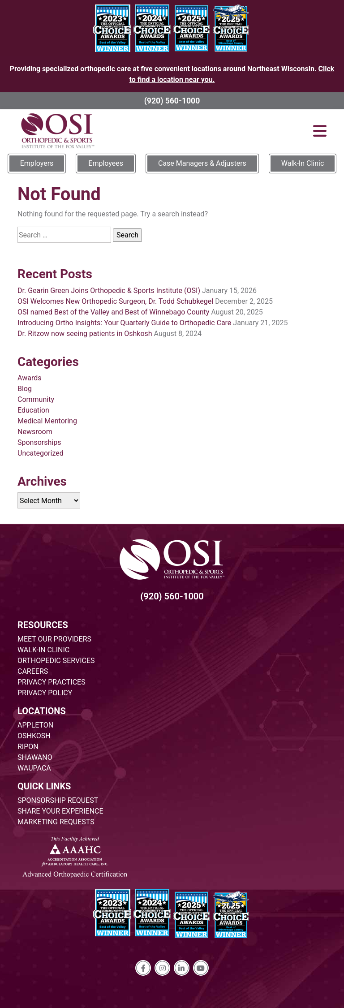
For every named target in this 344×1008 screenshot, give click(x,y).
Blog (24, 388)
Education (33, 410)
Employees (105, 163)
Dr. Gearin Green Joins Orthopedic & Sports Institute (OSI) (108, 290)
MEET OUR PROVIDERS (54, 639)
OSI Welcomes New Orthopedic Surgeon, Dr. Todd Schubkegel (115, 301)
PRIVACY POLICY (44, 693)
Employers (37, 163)
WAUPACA (34, 768)
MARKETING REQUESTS (56, 822)
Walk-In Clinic (302, 163)
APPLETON (35, 725)
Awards (29, 378)
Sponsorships (39, 442)
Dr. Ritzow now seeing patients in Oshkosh (84, 333)
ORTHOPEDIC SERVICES (56, 660)
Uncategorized (40, 453)
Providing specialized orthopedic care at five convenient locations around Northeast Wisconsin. (172, 74)
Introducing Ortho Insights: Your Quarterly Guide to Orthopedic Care (124, 323)
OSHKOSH (34, 736)
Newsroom (34, 431)
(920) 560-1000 (172, 100)
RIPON (28, 746)
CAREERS (32, 671)
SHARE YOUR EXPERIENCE (60, 811)
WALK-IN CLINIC (43, 650)
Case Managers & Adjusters (202, 163)
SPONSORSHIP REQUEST (57, 800)
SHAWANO (34, 757)
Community (35, 399)
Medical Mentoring (47, 421)
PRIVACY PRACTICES (51, 682)
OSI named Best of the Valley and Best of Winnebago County (113, 312)
